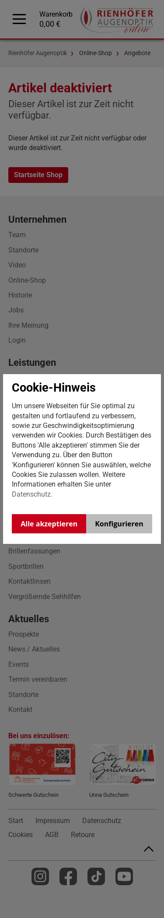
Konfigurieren (119, 524)
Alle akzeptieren (49, 524)
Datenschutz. (32, 494)
